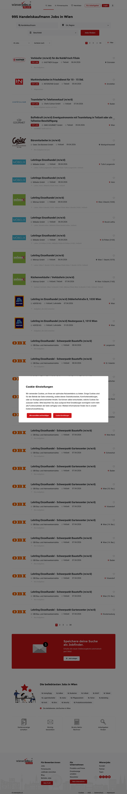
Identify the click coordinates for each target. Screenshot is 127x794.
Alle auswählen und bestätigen (39, 415)
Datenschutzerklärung (34, 409)
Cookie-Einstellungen (62, 415)
